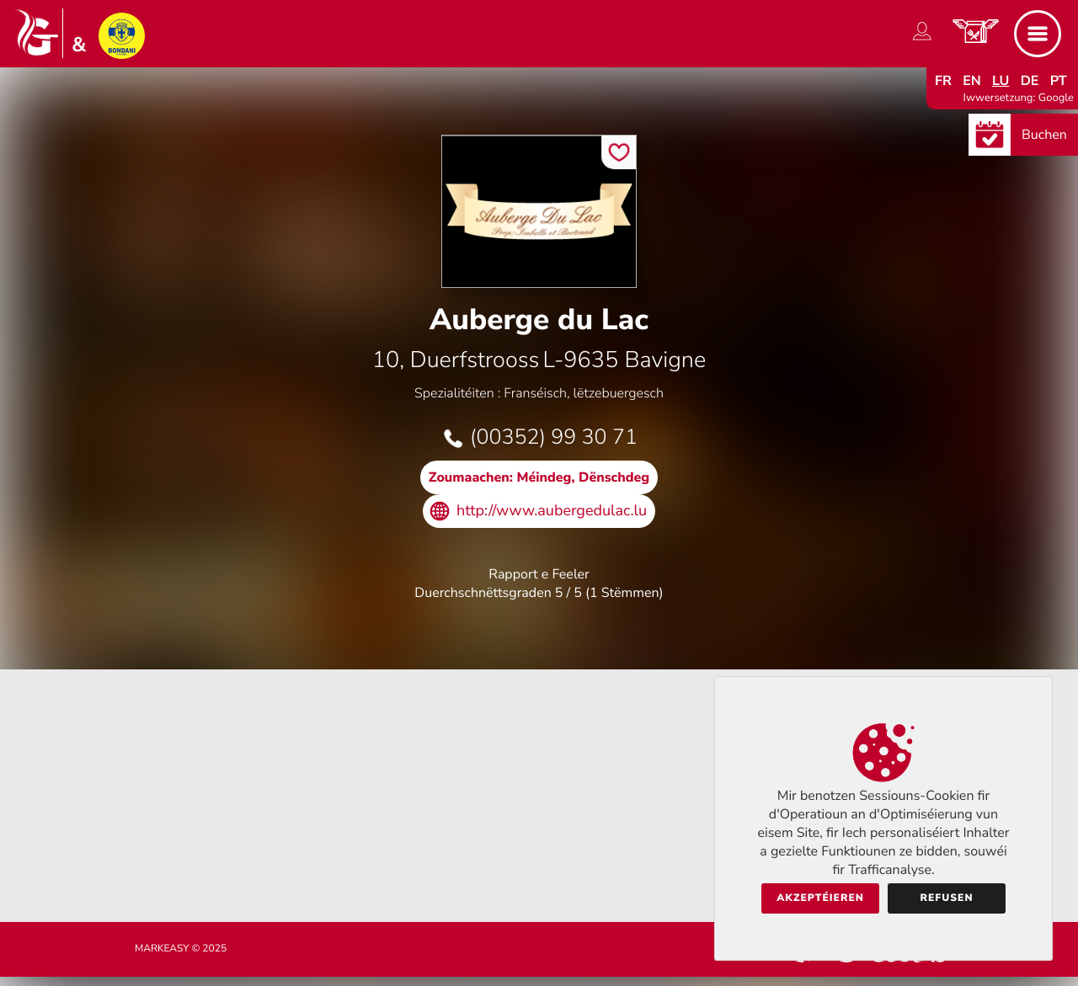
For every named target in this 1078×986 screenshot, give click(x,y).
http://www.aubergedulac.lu (551, 511)
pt (1058, 81)
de (1030, 81)
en (972, 81)
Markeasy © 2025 (181, 949)
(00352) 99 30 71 (554, 437)
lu (1000, 81)
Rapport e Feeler (539, 574)
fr (943, 81)
